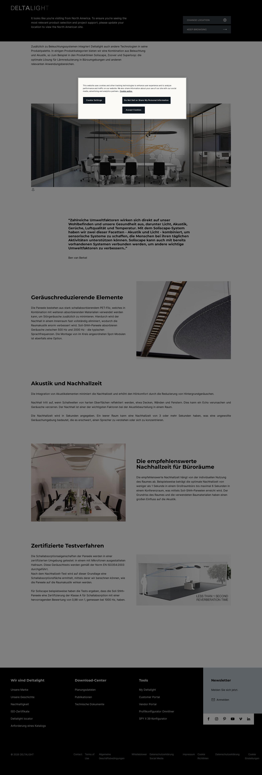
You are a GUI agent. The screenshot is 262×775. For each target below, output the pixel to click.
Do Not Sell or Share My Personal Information (146, 100)
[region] (132, 98)
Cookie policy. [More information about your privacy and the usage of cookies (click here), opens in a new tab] (126, 91)
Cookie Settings (94, 100)
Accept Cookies (133, 110)
